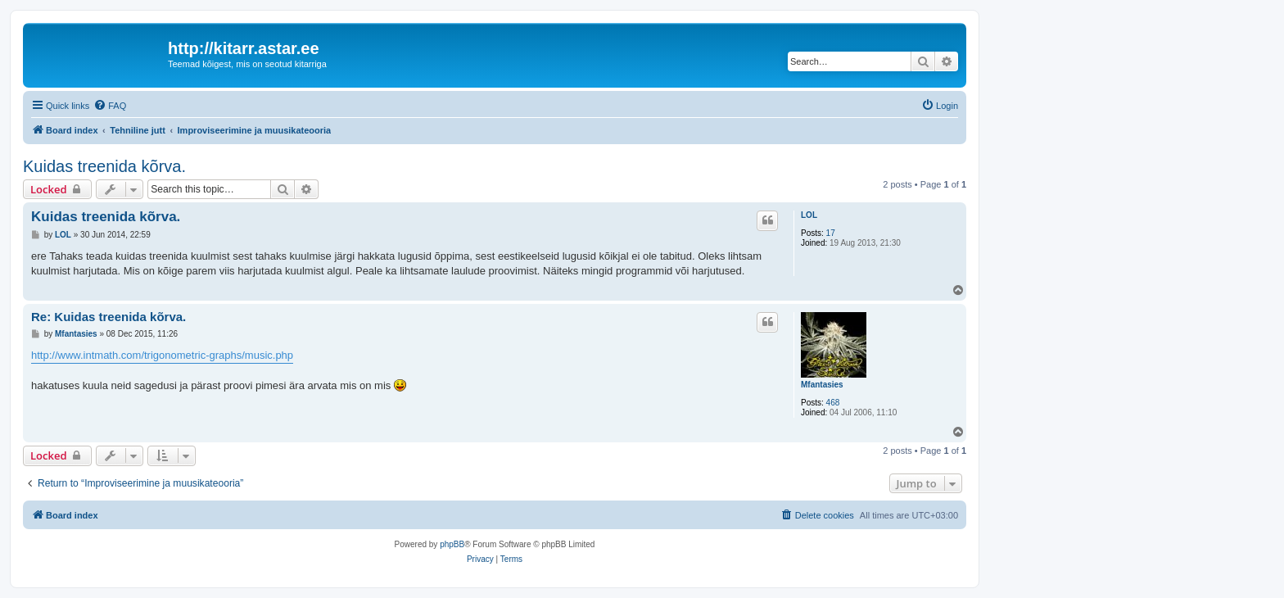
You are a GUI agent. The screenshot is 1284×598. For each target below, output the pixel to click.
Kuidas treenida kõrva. (104, 166)
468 (833, 402)
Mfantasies (822, 384)
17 (830, 233)
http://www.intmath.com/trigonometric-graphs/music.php (162, 355)
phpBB (452, 544)
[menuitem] (109, 106)
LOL (809, 215)
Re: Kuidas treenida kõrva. (108, 317)
